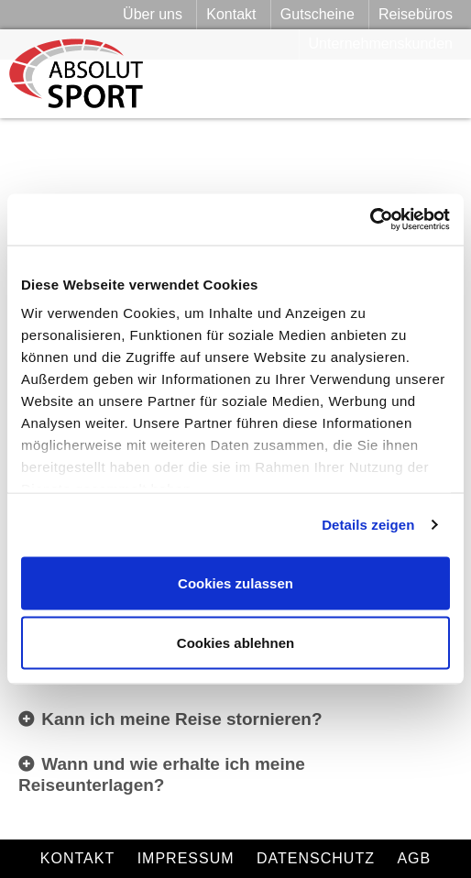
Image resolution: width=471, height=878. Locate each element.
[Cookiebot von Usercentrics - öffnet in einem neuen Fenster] (370, 220)
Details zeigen (368, 524)
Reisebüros (415, 14)
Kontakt (231, 14)
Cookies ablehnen (235, 643)
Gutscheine (317, 14)
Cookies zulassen (235, 582)
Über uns (152, 14)
